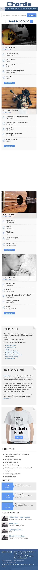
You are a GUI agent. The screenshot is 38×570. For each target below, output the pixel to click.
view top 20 (9, 83)
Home (2, 8)
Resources (29, 8)
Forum (35, 8)
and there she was (10, 347)
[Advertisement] (19, 171)
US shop (19, 437)
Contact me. (7, 398)
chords (25, 565)
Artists (12, 8)
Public (17, 8)
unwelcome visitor (10, 345)
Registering (7, 376)
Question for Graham (11, 351)
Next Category (31, 21)
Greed (7, 349)
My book (22, 8)
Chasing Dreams (10, 358)
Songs (7, 8)
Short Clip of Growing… (12, 356)
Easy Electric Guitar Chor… (12, 353)
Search (32, 15)
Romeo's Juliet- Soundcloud (13, 355)
